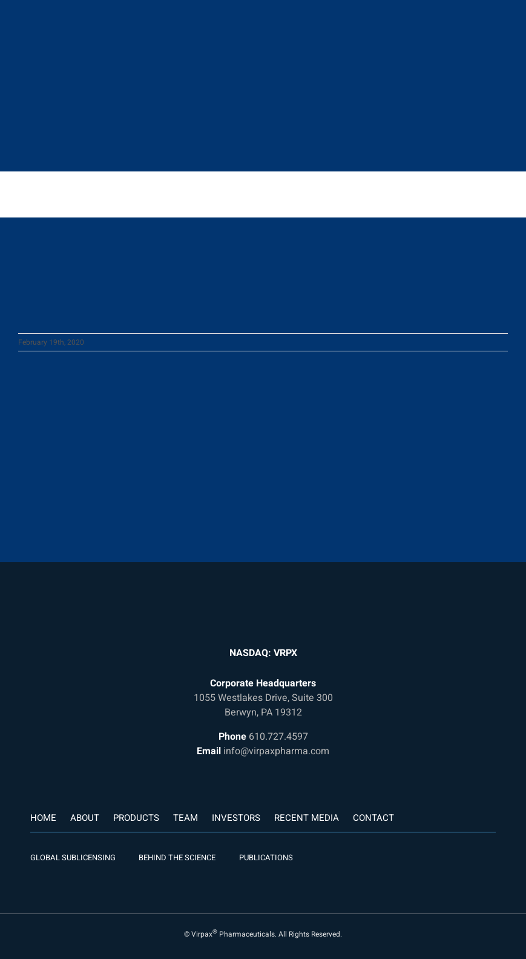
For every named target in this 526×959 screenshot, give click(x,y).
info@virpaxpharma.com (276, 751)
